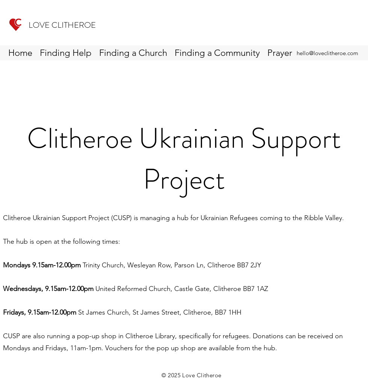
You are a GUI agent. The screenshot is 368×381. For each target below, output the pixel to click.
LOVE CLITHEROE (62, 25)
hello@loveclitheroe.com (327, 53)
